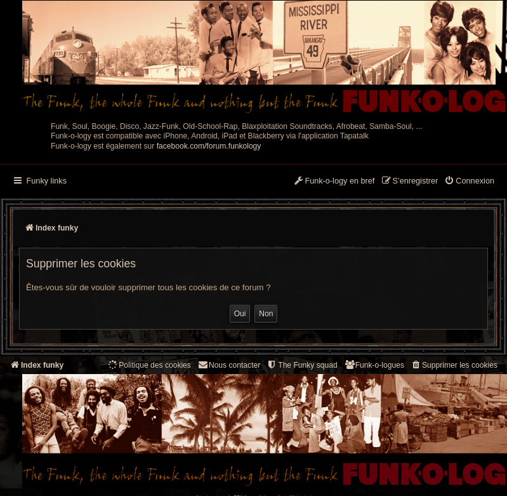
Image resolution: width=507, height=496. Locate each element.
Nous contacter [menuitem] (228, 365)
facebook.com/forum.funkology (209, 146)
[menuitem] (469, 182)
